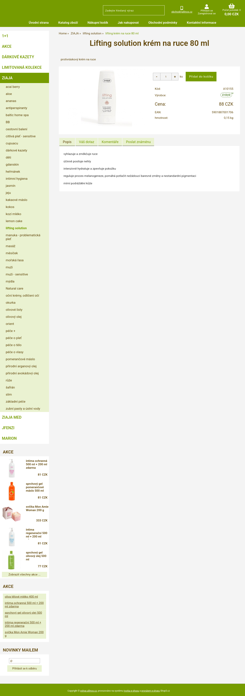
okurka (11, 302)
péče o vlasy (14, 352)
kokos (10, 207)
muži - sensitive (17, 274)
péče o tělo (13, 345)
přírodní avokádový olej (22, 373)
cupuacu (12, 143)
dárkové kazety (16, 150)
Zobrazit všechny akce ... (24, 574)
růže (9, 380)
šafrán (10, 387)
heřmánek (13, 171)
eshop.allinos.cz (88, 691)
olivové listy (14, 310)
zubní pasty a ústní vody (23, 408)
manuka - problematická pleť (23, 237)
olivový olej (13, 317)
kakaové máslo (16, 200)
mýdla (10, 281)
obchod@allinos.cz (181, 11)
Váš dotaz (86, 142)
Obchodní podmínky (162, 22)
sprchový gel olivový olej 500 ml (36, 556)
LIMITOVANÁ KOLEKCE (22, 67)
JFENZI (8, 428)
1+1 (5, 36)
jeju (8, 193)
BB (8, 122)
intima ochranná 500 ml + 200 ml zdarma (36, 464)
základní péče (15, 401)
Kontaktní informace (201, 22)
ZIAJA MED (11, 417)
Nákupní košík (97, 22)
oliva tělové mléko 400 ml (21, 596)
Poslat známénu (138, 142)
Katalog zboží (68, 22)
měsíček (12, 253)
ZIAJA (7, 78)
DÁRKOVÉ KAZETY (18, 57)
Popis (67, 142)
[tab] (67, 142)
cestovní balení (16, 129)
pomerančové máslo (20, 359)
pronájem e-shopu (150, 691)
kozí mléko (13, 214)
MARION (9, 438)
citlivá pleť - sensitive (21, 136)
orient (10, 324)
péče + (10, 331)
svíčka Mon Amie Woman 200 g (37, 508)
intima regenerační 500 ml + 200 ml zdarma (36, 533)
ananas (11, 101)
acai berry (13, 87)
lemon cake (14, 221)
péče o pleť (14, 338)
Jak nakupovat (128, 22)
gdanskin (12, 164)
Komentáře (110, 142)
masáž (10, 246)
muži (9, 267)
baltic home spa (17, 115)
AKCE (6, 46)
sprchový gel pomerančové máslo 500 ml (35, 487)
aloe (9, 94)
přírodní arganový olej (21, 366)
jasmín (10, 186)
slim (9, 394)
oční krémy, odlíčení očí (22, 295)
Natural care (14, 288)
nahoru (239, 690)
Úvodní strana (39, 22)
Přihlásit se (207, 10)
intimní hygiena (17, 178)
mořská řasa (15, 260)
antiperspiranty (16, 108)
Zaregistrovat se (207, 13)
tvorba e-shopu (131, 691)
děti (8, 157)
